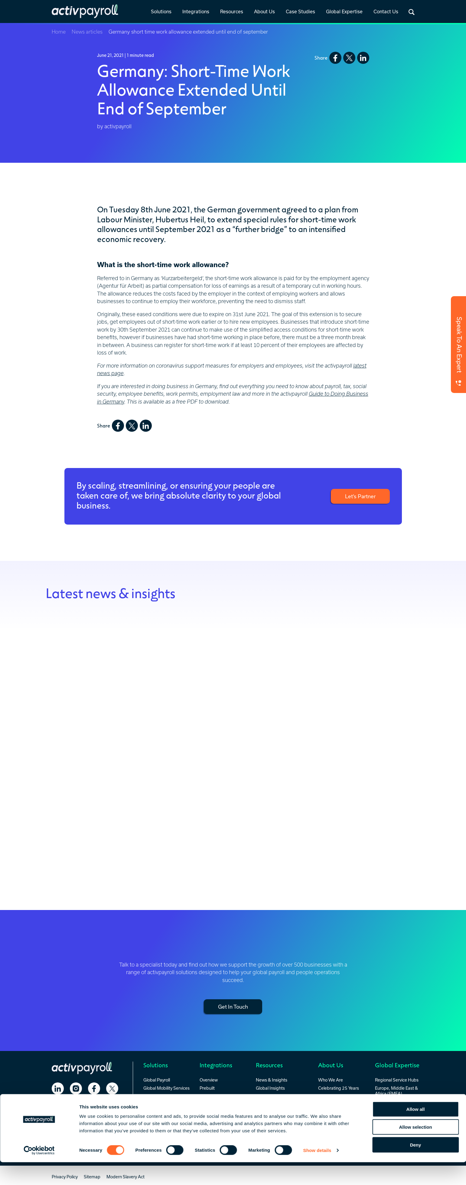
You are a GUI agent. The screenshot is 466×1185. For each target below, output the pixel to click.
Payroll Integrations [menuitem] (274, 1111)
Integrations (195, 11)
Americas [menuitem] (384, 1101)
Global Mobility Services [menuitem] (166, 1087)
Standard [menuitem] (209, 1095)
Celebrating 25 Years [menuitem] (338, 1087)
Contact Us (385, 11)
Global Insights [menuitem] (270, 1087)
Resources (231, 11)
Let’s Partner (359, 496)
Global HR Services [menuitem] (161, 1095)
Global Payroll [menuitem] (156, 1079)
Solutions (161, 11)
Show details (317, 1173)
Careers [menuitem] (326, 1103)
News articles (87, 31)
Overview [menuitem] (209, 1079)
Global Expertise (344, 11)
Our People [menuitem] (329, 1095)
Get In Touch (233, 1006)
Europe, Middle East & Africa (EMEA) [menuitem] (396, 1090)
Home (59, 31)
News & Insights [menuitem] (271, 1079)
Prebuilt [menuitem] (207, 1087)
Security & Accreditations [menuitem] (332, 1114)
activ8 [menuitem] (149, 1103)
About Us (264, 11)
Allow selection (415, 1149)
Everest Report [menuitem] (270, 1095)
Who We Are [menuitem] (330, 1079)
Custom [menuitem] (207, 1103)
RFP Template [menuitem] (269, 1103)
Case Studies (300, 11)
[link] (161, 12)
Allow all (415, 1131)
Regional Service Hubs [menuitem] (397, 1079)
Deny (415, 1167)
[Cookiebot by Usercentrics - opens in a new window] (39, 1173)
